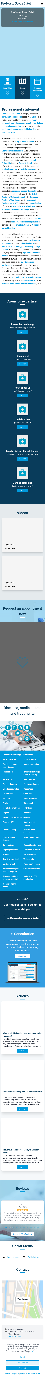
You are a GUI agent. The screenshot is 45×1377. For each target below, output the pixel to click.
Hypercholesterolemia (12, 817)
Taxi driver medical (11, 859)
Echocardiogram (10, 784)
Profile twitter (33, 1257)
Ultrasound (28, 803)
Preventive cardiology (12, 755)
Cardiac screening (31, 764)
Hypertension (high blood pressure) (31, 773)
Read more (23, 332)
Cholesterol (28, 755)
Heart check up (9, 759)
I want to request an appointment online (22, 918)
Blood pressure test (11, 789)
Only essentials (22, 1363)
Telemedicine (8, 845)
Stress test (28, 789)
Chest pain (27, 794)
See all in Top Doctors (22, 1234)
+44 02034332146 (15, 1336)
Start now (22, 956)
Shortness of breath (31, 850)
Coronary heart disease (9, 838)
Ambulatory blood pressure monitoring (11, 877)
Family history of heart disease (10, 765)
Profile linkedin (13, 1257)
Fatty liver (27, 808)
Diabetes (27, 813)
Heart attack (8, 772)
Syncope (6, 798)
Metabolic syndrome (11, 808)
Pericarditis (8, 779)
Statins (6, 854)
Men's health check (31, 864)
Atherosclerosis (30, 798)
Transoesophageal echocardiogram (11, 870)
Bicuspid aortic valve (32, 845)
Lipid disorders (29, 759)
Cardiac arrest (9, 864)
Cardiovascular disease (29, 823)
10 (38, 1228)
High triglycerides (10, 850)
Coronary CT (8, 822)
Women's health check (9, 885)
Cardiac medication (31, 869)
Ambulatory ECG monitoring (30, 877)
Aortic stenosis (29, 854)
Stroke (5, 803)
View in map (23, 1299)
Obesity (26, 817)
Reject (22, 1357)
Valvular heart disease (29, 831)
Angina (6, 813)
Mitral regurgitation (31, 837)
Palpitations (8, 794)
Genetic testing (9, 830)
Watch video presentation (22, 22)
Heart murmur (29, 779)
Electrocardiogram (31, 784)
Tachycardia (28, 859)
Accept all (22, 1368)
